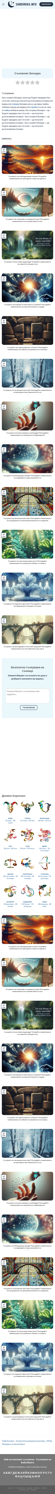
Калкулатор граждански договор (30, 1441)
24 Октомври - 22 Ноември (27, 876)
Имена (37, 1488)
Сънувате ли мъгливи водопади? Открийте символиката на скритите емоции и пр (27, 263)
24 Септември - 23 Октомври (10, 876)
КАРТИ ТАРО (24, 1490)
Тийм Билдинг (8, 1441)
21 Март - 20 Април (10, 820)
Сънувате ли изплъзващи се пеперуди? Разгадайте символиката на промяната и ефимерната (28, 434)
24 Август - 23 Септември (44, 848)
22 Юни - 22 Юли (10, 847)
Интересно (20, 1488)
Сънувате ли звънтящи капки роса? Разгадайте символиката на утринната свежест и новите (27, 562)
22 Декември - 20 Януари (10, 904)
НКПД (49, 1441)
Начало (10, 1488)
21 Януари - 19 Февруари (27, 904)
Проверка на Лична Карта (13, 1444)
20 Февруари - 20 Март (44, 904)
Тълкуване (29, 707)
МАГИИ (44, 1488)
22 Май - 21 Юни (44, 819)
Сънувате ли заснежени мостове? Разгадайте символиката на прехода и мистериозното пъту (27, 391)
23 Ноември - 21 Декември (44, 876)
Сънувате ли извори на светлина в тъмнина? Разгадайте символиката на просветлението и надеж (27, 306)
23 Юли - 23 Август (27, 847)
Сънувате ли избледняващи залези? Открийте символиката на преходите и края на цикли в (27, 177)
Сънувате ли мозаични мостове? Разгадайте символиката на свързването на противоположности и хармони (27, 519)
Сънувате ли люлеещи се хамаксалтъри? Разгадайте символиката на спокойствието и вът (27, 220)
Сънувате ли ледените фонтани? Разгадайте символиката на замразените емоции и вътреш (27, 605)
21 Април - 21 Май (27, 819)
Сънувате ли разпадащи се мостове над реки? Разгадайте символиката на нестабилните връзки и (27, 648)
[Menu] (3, 4)
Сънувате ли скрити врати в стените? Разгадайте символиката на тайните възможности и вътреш (27, 348)
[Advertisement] (27, 39)
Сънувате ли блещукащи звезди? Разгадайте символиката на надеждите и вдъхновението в (27, 477)
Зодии (30, 1488)
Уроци (33, 1490)
